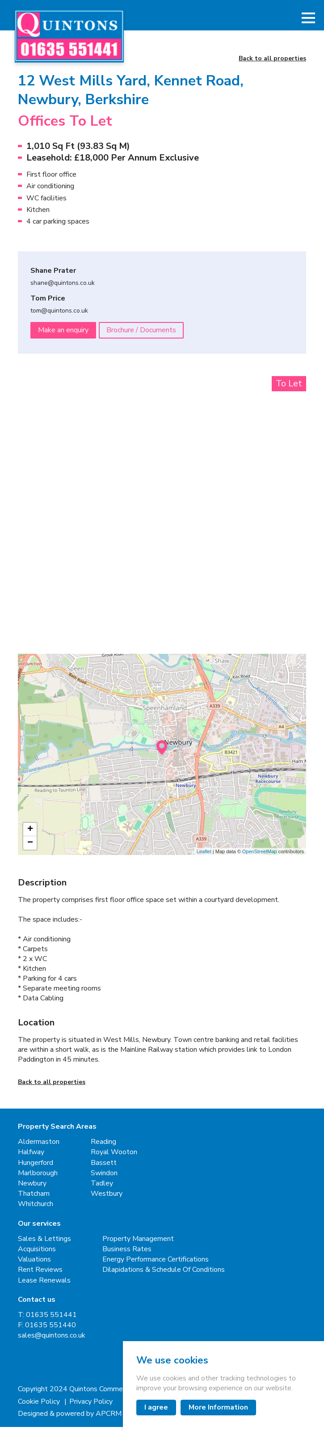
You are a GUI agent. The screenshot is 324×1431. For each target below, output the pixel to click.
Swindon (104, 1177)
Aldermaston (38, 1146)
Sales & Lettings (44, 1243)
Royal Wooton (114, 1156)
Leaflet (204, 855)
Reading (103, 1146)
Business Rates (126, 1253)
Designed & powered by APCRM (70, 1418)
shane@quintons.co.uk (62, 288)
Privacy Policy (91, 1405)
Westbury (106, 1198)
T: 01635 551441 (47, 1319)
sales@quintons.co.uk (51, 1340)
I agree (156, 1407)
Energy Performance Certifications (155, 1263)
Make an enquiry (63, 334)
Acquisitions (37, 1253)
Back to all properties (272, 63)
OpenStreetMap (259, 855)
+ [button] (30, 834)
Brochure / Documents (142, 334)
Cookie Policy (40, 1405)
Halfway (31, 1156)
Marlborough (38, 1177)
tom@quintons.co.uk (59, 315)
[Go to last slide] (42, 480)
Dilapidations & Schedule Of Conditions (163, 1274)
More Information (218, 1407)
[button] (308, 20)
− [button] (30, 847)
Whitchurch (35, 1208)
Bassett (104, 1167)
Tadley (102, 1187)
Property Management (138, 1243)
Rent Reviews (40, 1274)
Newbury (32, 1187)
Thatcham (34, 1198)
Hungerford (35, 1167)
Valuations (34, 1263)
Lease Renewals (44, 1284)
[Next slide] (281, 480)
